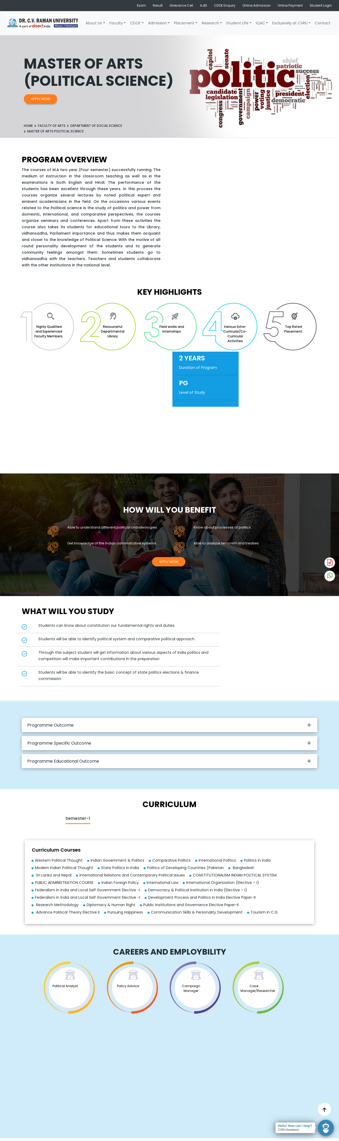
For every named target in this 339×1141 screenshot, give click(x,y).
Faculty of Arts (51, 125)
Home (28, 125)
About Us (94, 23)
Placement (184, 23)
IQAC (260, 23)
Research (210, 23)
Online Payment (290, 5)
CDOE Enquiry (224, 5)
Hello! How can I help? (295, 1126)
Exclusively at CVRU (289, 23)
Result (158, 5)
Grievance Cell (181, 5)
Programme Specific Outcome (59, 743)
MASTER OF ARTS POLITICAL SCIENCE (55, 131)
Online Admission (256, 5)
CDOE (135, 23)
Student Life (237, 23)
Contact (323, 23)
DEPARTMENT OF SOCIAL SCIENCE (96, 125)
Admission (157, 23)
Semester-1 (77, 818)
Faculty (116, 23)
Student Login (321, 5)
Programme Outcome (50, 725)
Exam (141, 5)
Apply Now (40, 98)
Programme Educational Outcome (63, 761)
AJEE (203, 5)
